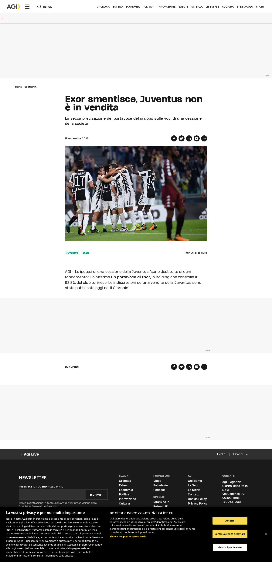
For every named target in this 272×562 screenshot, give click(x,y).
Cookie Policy (197, 499)
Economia (133, 6)
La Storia (194, 490)
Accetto (230, 520)
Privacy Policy (197, 503)
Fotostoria (160, 485)
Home (18, 86)
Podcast (159, 490)
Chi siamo (195, 481)
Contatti (193, 494)
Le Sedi (193, 485)
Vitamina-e (161, 502)
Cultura (228, 6)
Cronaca (103, 6)
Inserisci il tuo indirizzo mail (41, 486)
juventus (72, 253)
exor (86, 253)
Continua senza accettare (230, 534)
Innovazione (167, 6)
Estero (118, 6)
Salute (184, 6)
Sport (260, 6)
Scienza (197, 6)
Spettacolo (245, 6)
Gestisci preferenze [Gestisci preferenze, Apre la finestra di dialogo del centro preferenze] (230, 547)
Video (157, 481)
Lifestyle (212, 6)
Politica (149, 6)
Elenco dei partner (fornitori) (128, 536)
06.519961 (234, 502)
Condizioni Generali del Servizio (37, 506)
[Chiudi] (266, 534)
